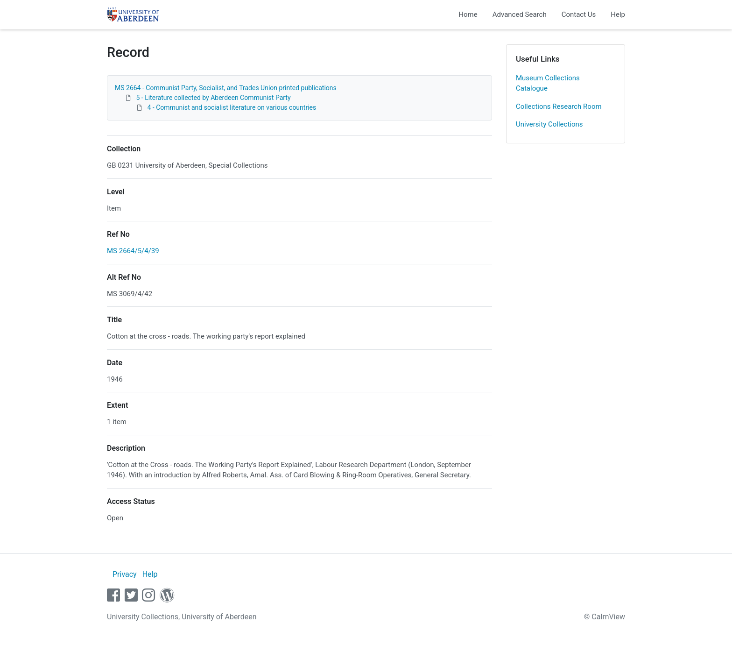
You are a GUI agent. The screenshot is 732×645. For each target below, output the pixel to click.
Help (618, 14)
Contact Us (579, 14)
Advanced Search (520, 14)
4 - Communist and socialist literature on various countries (231, 107)
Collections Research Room (559, 106)
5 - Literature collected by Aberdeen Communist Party (213, 97)
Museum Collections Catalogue (548, 83)
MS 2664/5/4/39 (133, 251)
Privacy (125, 574)
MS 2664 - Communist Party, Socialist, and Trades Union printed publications (226, 88)
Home (467, 14)
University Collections (549, 124)
